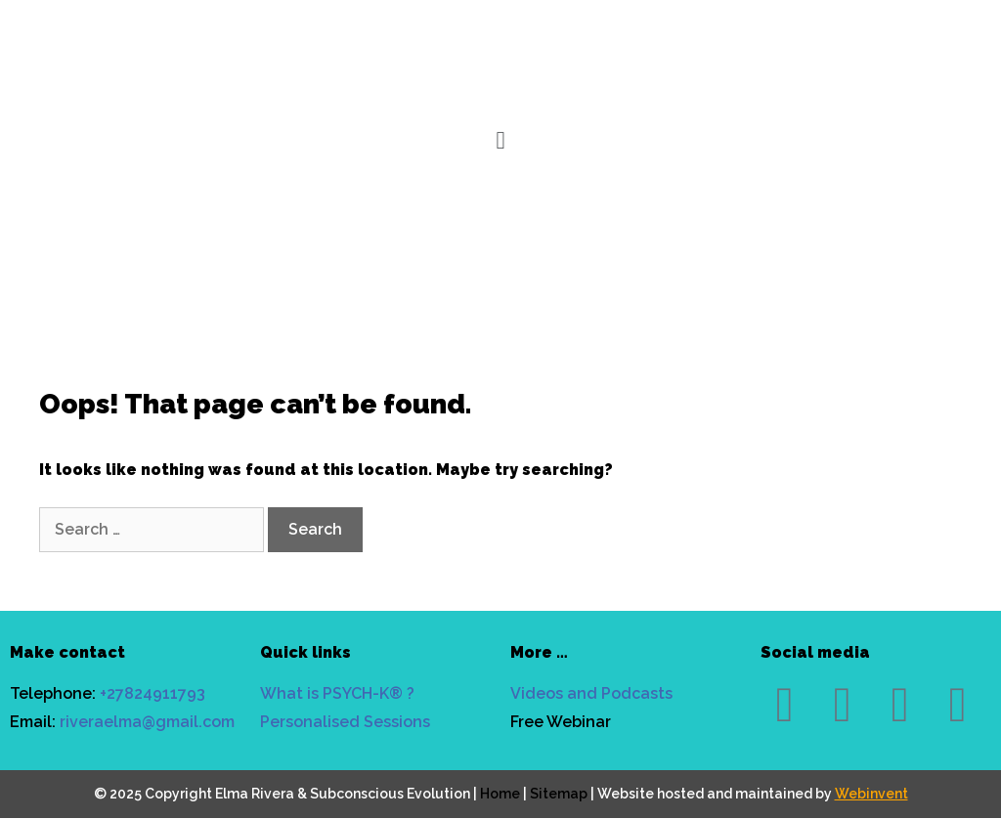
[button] (501, 141)
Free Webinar (560, 721)
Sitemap (559, 793)
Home (500, 793)
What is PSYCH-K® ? (337, 693)
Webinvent (871, 793)
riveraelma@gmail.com (147, 721)
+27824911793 (152, 693)
